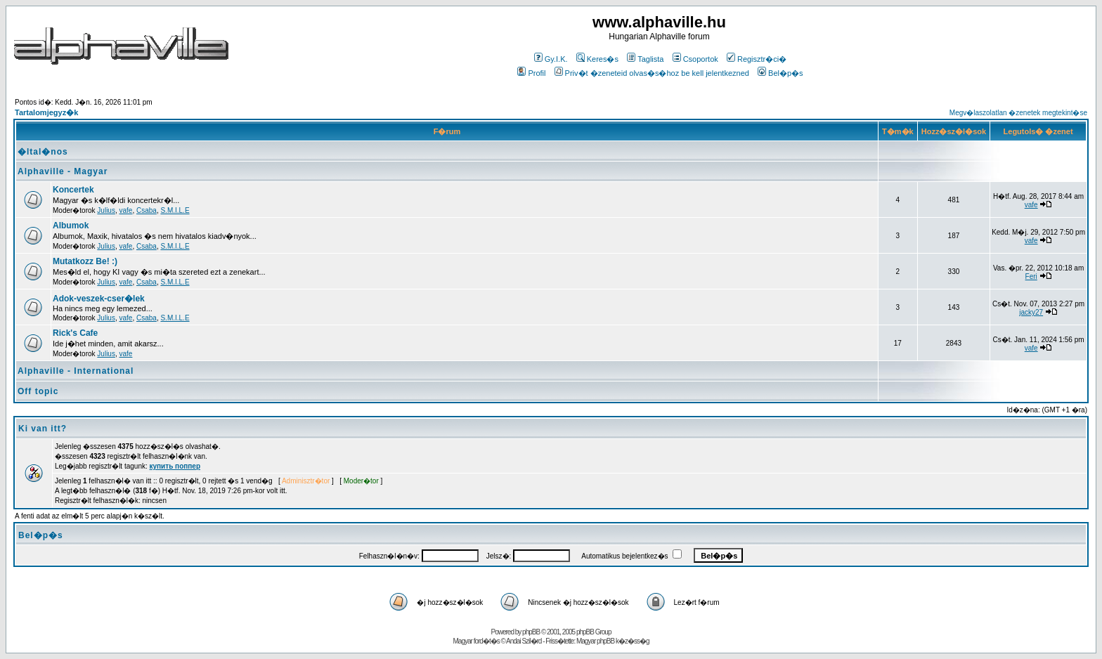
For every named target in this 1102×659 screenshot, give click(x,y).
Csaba (146, 210)
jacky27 (1031, 312)
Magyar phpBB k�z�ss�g (612, 641)
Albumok (71, 225)
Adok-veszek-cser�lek (99, 299)
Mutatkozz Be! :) (85, 261)
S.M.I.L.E (174, 210)
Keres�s (597, 59)
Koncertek (73, 190)
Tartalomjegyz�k (46, 112)
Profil (531, 73)
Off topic (38, 391)
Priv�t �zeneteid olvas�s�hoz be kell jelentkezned (652, 73)
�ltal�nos (43, 152)
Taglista (645, 59)
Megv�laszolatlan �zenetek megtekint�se (1018, 113)
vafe (126, 210)
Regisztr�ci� (756, 59)
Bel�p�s (780, 73)
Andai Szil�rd (523, 641)
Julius (106, 210)
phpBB (531, 632)
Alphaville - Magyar (63, 171)
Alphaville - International (76, 371)
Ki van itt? (42, 428)
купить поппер (175, 466)
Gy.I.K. (551, 59)
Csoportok (695, 59)
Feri (1031, 276)
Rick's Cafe (75, 333)
